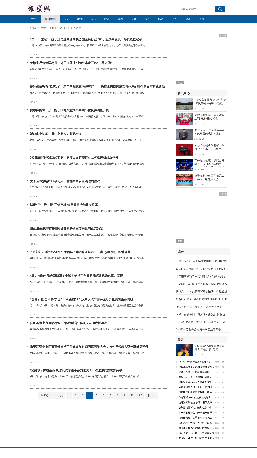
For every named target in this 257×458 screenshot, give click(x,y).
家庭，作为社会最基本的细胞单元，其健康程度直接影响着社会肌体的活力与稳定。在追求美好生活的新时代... (87, 93)
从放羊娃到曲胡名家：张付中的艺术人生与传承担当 (209, 147)
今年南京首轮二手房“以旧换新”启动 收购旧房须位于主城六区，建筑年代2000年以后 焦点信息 (203, 276)
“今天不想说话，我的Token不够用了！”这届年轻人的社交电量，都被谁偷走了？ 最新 (203, 322)
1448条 (45, 395)
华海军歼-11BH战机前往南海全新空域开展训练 (197, 397)
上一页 (59, 395)
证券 (134, 19)
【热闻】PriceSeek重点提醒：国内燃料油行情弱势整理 (203, 284)
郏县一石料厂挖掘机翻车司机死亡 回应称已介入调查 (197, 372)
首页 (34, 19)
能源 (161, 19)
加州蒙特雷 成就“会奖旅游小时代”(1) (197, 407)
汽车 (174, 19)
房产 (147, 19)
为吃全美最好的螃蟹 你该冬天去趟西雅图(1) (197, 417)
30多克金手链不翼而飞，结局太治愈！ (199, 306)
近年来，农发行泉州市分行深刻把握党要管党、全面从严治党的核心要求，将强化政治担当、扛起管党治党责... (87, 211)
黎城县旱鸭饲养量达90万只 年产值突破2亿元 (209, 348)
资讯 (188, 19)
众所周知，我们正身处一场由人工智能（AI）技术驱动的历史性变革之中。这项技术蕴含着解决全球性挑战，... (87, 187)
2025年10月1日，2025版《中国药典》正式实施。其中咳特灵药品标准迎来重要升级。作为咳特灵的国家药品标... (88, 163)
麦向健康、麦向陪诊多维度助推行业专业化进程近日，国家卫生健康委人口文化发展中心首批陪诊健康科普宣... (87, 234)
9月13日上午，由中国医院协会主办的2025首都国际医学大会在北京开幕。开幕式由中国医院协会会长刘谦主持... (88, 353)
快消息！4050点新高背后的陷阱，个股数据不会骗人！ (203, 291)
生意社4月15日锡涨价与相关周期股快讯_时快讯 (203, 299)
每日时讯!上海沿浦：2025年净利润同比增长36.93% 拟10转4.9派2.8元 (203, 268)
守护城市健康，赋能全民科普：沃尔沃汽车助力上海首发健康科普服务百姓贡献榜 (209, 163)
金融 (120, 19)
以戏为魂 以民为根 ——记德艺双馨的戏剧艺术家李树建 (210, 132)
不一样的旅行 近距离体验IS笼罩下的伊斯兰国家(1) (197, 412)
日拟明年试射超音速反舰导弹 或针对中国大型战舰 (197, 392)
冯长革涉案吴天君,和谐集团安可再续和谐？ (197, 367)
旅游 (80, 19)
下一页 (151, 395)
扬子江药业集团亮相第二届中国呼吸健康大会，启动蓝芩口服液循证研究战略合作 (209, 178)
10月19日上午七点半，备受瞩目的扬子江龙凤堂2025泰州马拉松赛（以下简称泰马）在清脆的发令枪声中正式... (87, 116)
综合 (66, 19)
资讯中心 (50, 19)
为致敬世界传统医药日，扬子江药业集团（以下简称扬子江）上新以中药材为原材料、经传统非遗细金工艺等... (87, 69)
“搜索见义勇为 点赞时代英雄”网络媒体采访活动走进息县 (210, 102)
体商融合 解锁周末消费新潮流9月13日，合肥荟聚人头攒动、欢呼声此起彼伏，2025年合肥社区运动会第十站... (87, 329)
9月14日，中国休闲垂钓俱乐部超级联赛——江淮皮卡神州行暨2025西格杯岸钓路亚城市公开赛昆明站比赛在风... (88, 258)
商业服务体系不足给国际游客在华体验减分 (197, 428)
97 (140, 395)
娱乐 (93, 19)
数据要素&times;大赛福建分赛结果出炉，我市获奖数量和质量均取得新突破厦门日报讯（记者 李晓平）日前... (87, 140)
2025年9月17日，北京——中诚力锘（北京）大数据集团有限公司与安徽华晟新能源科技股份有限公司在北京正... (88, 282)
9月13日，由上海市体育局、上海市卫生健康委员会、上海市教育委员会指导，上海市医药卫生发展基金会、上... (88, 376)
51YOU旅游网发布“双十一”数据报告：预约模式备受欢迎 (197, 423)
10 (132, 395)
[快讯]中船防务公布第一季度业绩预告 (198, 329)
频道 (201, 19)
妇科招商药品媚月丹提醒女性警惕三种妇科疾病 (197, 382)
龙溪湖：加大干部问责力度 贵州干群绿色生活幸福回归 (197, 438)
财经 (107, 19)
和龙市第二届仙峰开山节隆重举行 (196, 433)
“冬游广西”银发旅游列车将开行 (195, 362)
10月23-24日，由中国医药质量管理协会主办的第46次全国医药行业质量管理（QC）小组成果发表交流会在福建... (88, 45)
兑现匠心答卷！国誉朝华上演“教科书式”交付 (209, 116)
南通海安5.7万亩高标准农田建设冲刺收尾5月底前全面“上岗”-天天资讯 (203, 261)
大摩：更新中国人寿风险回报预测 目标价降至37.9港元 (203, 314)
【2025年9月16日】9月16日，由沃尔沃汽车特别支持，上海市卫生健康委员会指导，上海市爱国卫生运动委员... (87, 305)
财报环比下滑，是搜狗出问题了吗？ (197, 377)
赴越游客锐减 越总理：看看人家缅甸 (197, 402)
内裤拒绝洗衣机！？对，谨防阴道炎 (197, 387)
